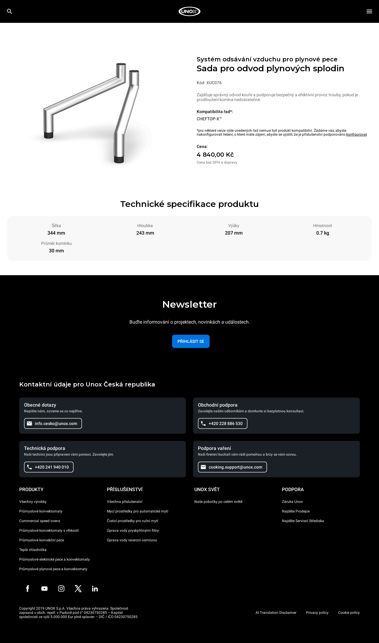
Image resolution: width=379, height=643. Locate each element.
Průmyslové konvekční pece (41, 540)
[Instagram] (61, 588)
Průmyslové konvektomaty (40, 511)
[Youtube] (44, 588)
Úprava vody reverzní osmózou (132, 540)
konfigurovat (356, 134)
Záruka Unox (292, 502)
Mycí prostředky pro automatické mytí (137, 511)
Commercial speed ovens (39, 521)
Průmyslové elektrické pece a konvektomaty (54, 559)
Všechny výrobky (33, 502)
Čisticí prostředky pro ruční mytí (132, 521)
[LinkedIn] (94, 588)
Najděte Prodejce (296, 511)
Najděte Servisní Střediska (303, 521)
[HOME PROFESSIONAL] (189, 11)
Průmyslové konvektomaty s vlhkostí (49, 530)
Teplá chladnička (33, 550)
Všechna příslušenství (124, 502)
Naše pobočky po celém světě (218, 502)
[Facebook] (27, 588)
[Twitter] (78, 588)
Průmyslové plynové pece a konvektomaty (53, 569)
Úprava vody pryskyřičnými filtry (133, 530)
